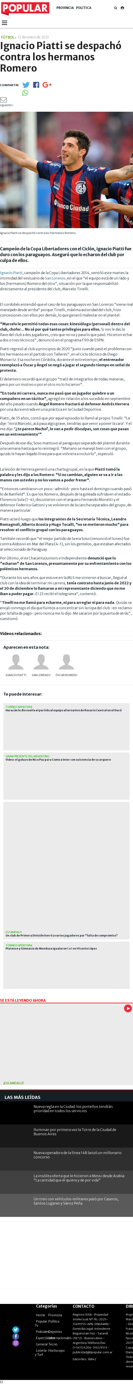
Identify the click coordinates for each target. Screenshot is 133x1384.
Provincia (65, 8)
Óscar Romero (66, 675)
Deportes (55, 1332)
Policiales (42, 1332)
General (41, 1344)
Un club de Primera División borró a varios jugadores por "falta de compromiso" (62, 935)
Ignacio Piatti (11, 273)
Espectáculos (45, 1338)
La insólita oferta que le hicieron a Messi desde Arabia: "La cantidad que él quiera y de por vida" (79, 1178)
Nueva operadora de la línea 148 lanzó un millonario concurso (78, 1154)
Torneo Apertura (19, 707)
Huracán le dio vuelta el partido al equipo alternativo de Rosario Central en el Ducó (64, 710)
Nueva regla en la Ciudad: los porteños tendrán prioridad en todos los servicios (73, 1108)
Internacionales (60, 1338)
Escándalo (14, 932)
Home (40, 1315)
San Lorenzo (55, 278)
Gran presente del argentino (27, 756)
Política (83, 8)
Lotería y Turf (41, 1353)
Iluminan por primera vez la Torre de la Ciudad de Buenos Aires (75, 1131)
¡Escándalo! (13, 1083)
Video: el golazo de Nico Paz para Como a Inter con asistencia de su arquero (58, 759)
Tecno (53, 1344)
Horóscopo (56, 1351)
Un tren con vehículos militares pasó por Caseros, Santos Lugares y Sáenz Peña (76, 1201)
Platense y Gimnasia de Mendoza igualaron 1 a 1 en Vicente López (51, 948)
